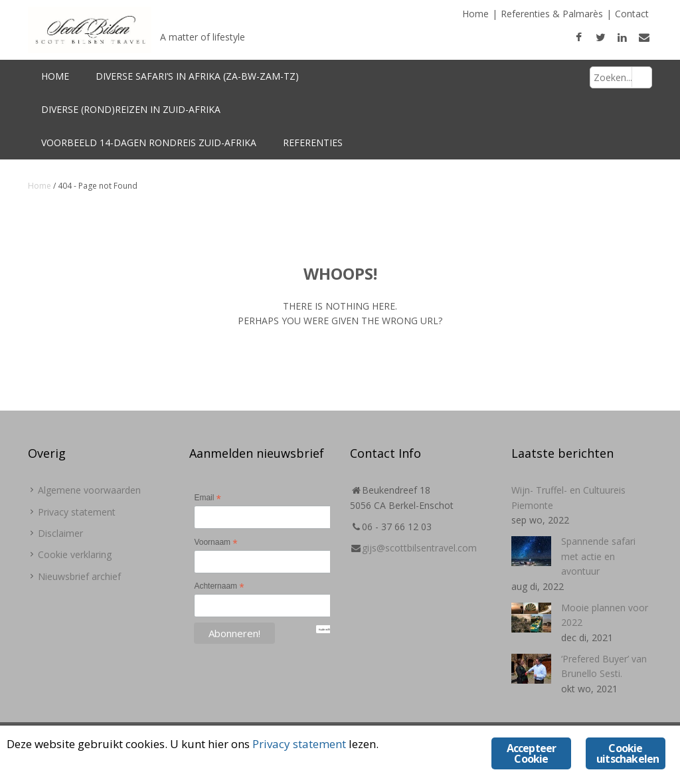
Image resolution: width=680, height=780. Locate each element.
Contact (632, 13)
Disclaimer (60, 533)
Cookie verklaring (75, 554)
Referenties (313, 142)
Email (207, 498)
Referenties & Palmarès (552, 13)
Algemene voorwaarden (89, 490)
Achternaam (219, 586)
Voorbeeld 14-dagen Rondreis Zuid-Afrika (148, 142)
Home (475, 13)
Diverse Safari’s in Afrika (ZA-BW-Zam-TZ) (197, 76)
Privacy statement (77, 512)
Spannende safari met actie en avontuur (598, 556)
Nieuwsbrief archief (79, 576)
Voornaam (215, 542)
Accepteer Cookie (531, 753)
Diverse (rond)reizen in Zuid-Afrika (130, 109)
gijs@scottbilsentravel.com (419, 547)
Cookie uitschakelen (627, 753)
